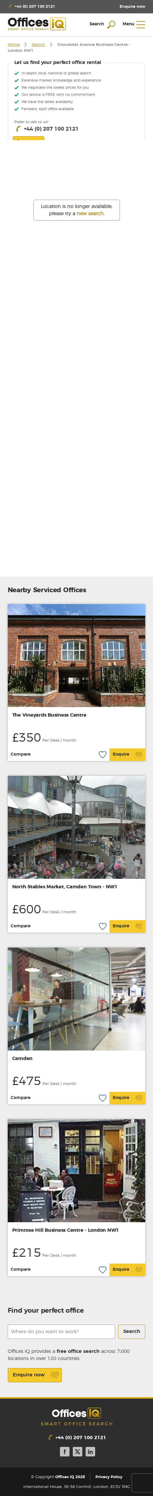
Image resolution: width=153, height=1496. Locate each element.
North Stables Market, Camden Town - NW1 (65, 886)
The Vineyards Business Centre (49, 715)
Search (38, 45)
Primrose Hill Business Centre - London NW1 (65, 1230)
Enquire (127, 755)
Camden (22, 1058)
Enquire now (36, 1375)
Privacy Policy (108, 1477)
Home (14, 45)
